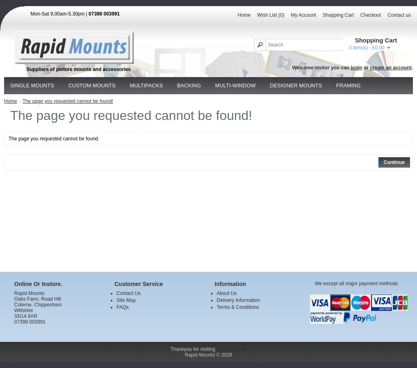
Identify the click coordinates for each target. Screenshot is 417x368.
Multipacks (146, 85)
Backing (189, 85)
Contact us (399, 15)
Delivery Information (238, 300)
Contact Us (128, 293)
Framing (348, 85)
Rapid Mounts (232, 349)
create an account (391, 68)
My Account (303, 15)
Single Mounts (32, 85)
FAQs (122, 307)
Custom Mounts (92, 85)
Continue (394, 162)
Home (243, 15)
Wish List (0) (270, 15)
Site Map (126, 300)
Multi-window (235, 85)
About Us (227, 293)
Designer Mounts (296, 85)
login (356, 68)
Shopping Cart (338, 15)
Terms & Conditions (238, 307)
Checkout (370, 15)
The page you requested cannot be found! (67, 101)
